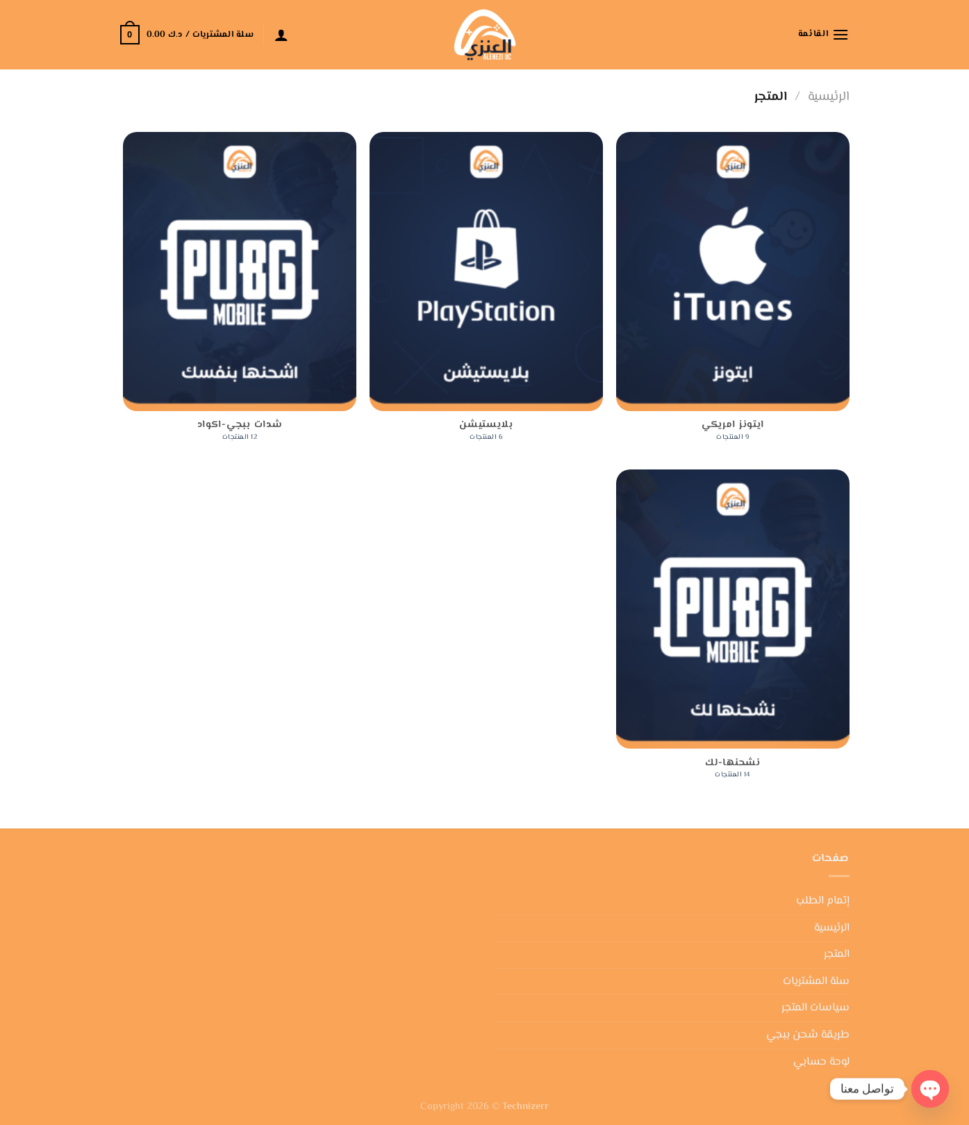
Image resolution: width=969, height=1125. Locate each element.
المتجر (837, 954)
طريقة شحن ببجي (808, 1035)
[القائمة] (824, 34)
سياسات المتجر (815, 1008)
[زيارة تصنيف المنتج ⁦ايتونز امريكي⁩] (732, 294)
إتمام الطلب (823, 901)
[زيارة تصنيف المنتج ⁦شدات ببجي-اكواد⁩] (239, 294)
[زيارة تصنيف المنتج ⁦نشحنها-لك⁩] (732, 631)
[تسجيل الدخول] (281, 34)
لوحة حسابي (821, 1062)
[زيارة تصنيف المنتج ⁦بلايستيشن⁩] (486, 294)
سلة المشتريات (816, 981)
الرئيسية (829, 97)
